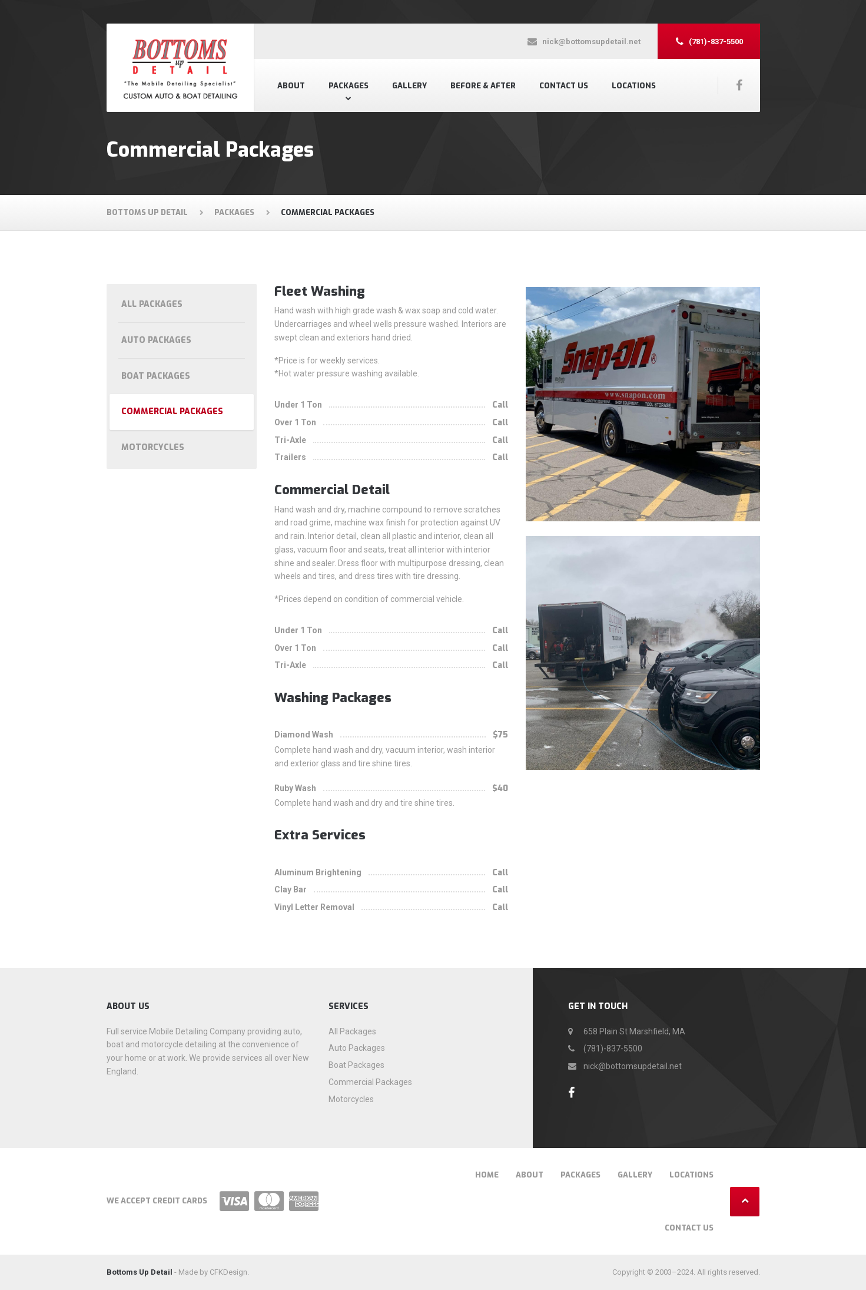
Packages (349, 86)
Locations (634, 86)
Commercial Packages (172, 411)
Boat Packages (155, 376)
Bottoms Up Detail (139, 1272)
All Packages (152, 304)
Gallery (409, 86)
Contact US (563, 86)
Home (487, 1175)
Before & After (483, 86)
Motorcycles (152, 447)
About (291, 86)
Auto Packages (156, 340)
